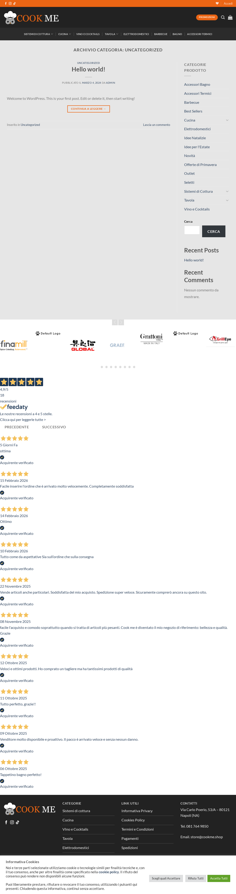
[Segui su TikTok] (14, 3)
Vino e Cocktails (88, 34)
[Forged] (53, 333)
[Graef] (122, 345)
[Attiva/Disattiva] (227, 120)
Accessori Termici (199, 34)
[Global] (88, 345)
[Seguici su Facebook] (5, 3)
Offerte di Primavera (200, 164)
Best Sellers (193, 111)
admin (110, 82)
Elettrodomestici (136, 34)
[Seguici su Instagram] (10, 3)
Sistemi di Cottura (38, 34)
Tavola (111, 34)
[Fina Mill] (19, 345)
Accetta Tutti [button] (218, 878)
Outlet (189, 173)
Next (121, 322)
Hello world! (88, 69)
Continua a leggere (88, 109)
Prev (115, 322)
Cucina (64, 34)
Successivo (54, 427)
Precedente (17, 427)
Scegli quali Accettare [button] (166, 878)
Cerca (188, 221)
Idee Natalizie (195, 138)
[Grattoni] (156, 339)
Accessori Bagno (197, 84)
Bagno (177, 34)
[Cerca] (223, 17)
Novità (189, 155)
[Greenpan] (191, 333)
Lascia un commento (156, 125)
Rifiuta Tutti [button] (196, 878)
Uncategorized (88, 62)
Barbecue (161, 34)
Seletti (189, 182)
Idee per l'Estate (197, 147)
